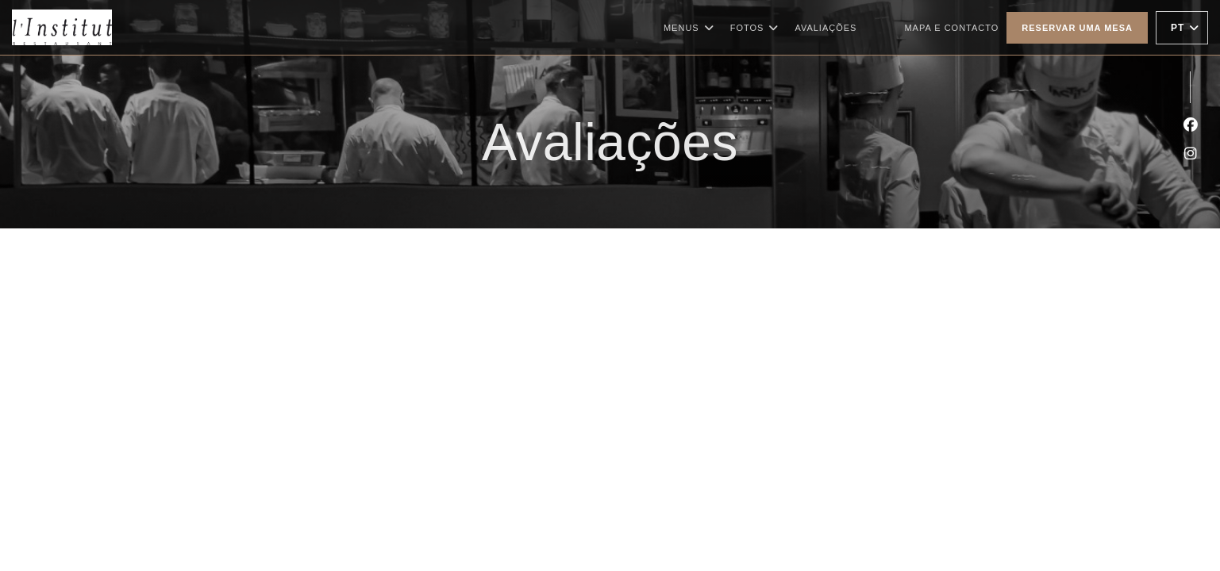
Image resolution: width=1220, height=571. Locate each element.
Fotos (754, 27)
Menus (689, 27)
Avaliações (825, 28)
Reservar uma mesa (1077, 28)
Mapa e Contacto (951, 28)
